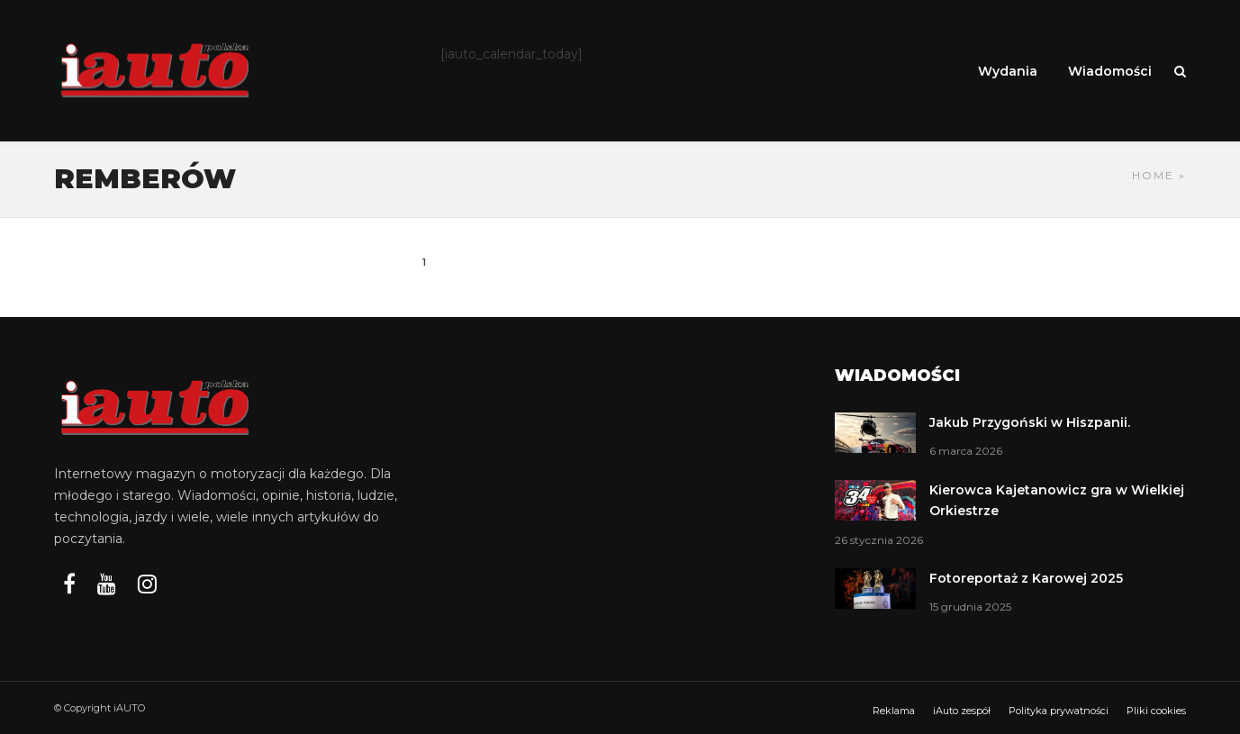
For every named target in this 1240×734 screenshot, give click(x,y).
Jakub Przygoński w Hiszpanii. (1029, 422)
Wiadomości (1110, 71)
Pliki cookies (1156, 710)
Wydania (1007, 71)
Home (1153, 175)
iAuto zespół (962, 710)
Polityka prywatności (1059, 710)
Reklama (894, 710)
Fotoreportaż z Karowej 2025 (1026, 578)
